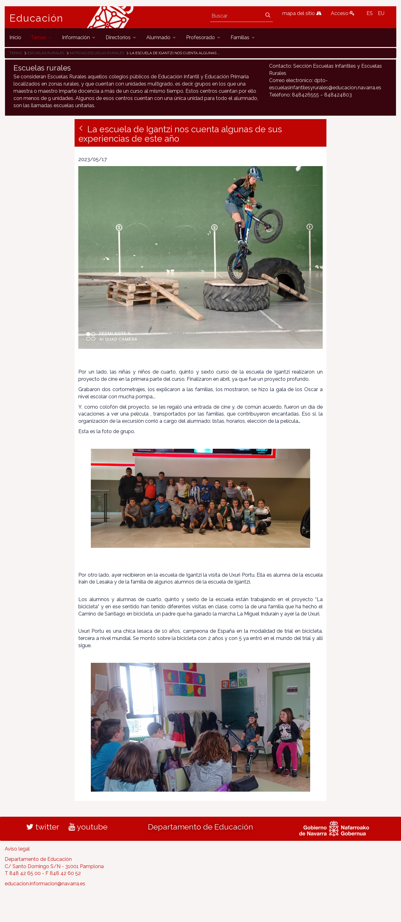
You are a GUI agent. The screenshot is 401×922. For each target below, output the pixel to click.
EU (381, 13)
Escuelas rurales (46, 53)
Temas (15, 53)
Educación (36, 18)
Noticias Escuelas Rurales (97, 53)
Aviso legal (17, 849)
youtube (88, 826)
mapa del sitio (301, 13)
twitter (42, 826)
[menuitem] (15, 37)
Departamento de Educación (200, 826)
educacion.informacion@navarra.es (45, 884)
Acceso (343, 13)
